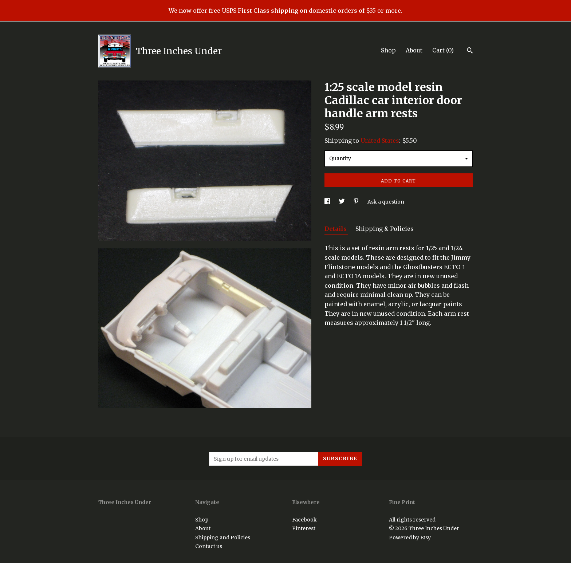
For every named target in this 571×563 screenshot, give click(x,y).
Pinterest (303, 528)
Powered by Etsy (410, 537)
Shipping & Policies (384, 228)
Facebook (304, 519)
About (414, 50)
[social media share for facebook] (327, 201)
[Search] (470, 51)
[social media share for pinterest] (356, 201)
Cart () (443, 50)
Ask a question (385, 201)
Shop (388, 50)
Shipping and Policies (222, 537)
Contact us (208, 546)
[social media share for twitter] (342, 201)
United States (380, 140)
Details (336, 228)
